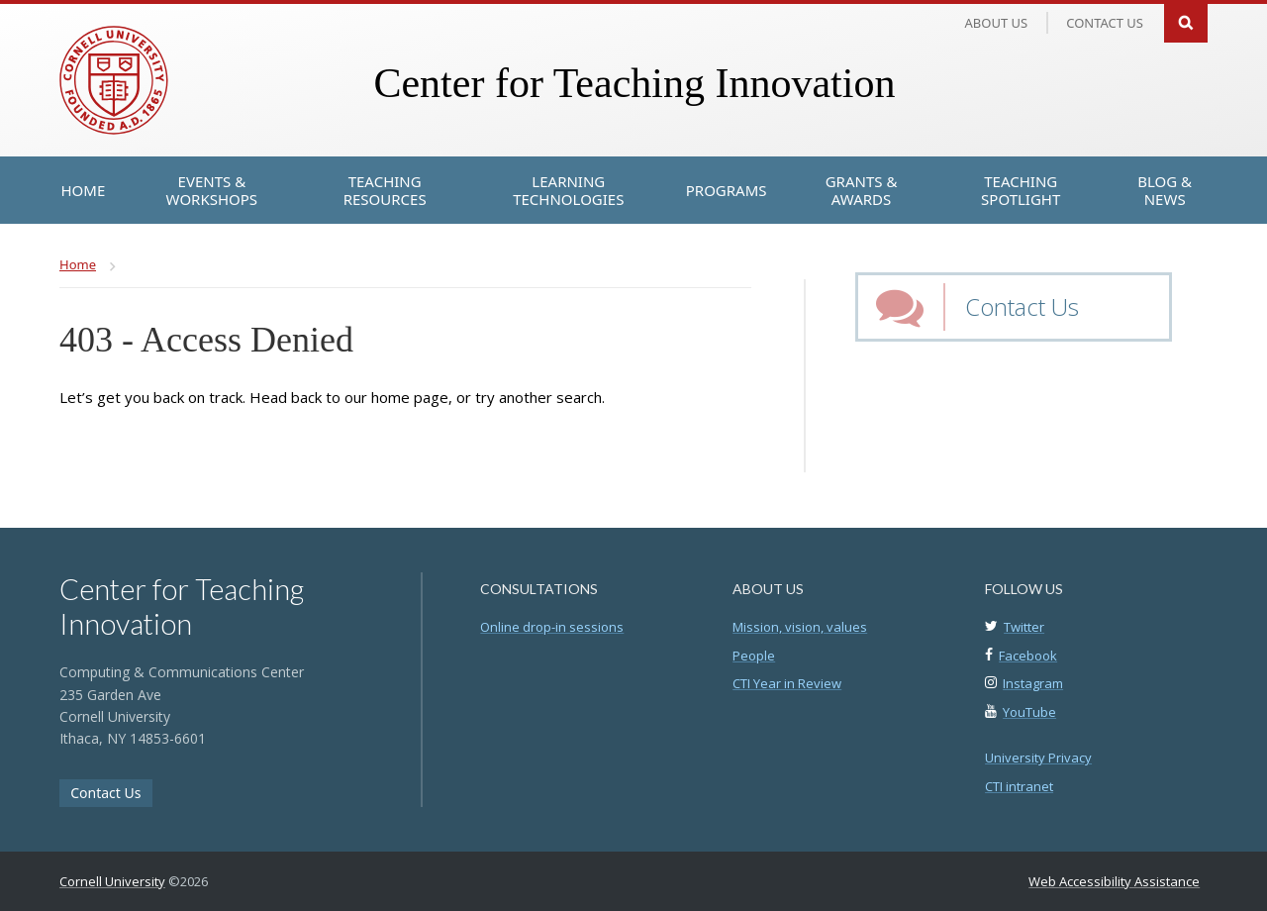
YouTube (1029, 712)
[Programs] (726, 190)
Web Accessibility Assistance (1114, 881)
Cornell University (112, 881)
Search (1186, 21)
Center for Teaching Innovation (634, 83)
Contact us (1104, 23)
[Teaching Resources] (384, 190)
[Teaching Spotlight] (1021, 190)
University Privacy (1038, 757)
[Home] (84, 190)
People (753, 655)
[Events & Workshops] (211, 190)
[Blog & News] (1165, 190)
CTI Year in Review (786, 683)
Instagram (1033, 683)
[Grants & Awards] (861, 190)
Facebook (1028, 655)
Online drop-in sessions (552, 627)
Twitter (1024, 627)
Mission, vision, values (799, 627)
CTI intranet (1019, 786)
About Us (996, 23)
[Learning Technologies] (568, 190)
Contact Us (1022, 306)
